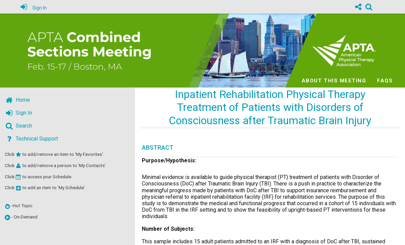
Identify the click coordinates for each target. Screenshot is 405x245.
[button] (7, 217)
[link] (369, 7)
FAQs (385, 81)
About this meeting (334, 81)
